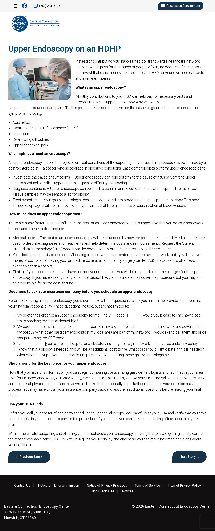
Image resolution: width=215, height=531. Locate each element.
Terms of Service (147, 485)
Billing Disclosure (101, 491)
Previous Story (30, 457)
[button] (16, 5)
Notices (128, 491)
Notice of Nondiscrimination (58, 485)
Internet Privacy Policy (184, 485)
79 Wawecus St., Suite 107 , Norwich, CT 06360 (37, 512)
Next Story (188, 457)
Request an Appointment (180, 6)
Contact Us (22, 485)
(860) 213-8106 (47, 6)
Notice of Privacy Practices (107, 485)
